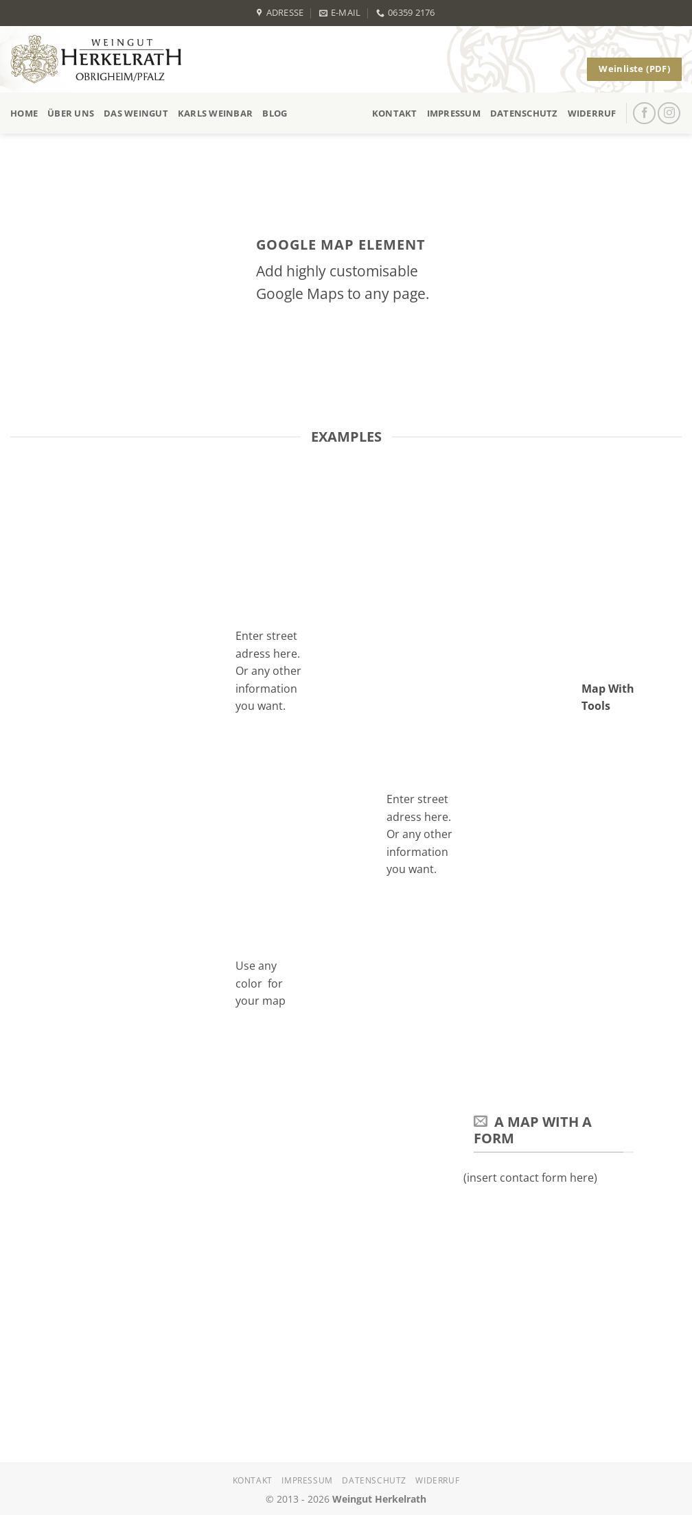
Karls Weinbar (215, 113)
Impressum (454, 113)
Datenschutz (524, 113)
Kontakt (394, 113)
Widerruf (592, 113)
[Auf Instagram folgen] (669, 113)
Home (24, 113)
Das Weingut (136, 113)
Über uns (70, 113)
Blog (274, 113)
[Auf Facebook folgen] (644, 113)
